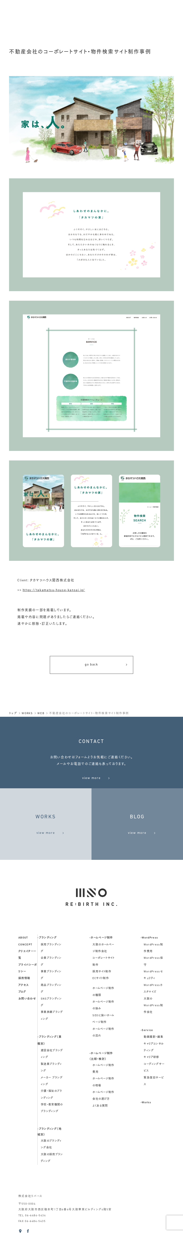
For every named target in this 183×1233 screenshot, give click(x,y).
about (23, 937)
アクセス (23, 985)
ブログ (22, 992)
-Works (146, 1102)
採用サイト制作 (101, 971)
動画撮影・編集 (153, 1037)
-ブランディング (47, 937)
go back (106, 664)
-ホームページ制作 (101, 937)
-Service (147, 1030)
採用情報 (24, 978)
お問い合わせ (27, 998)
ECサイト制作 (100, 978)
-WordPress (149, 937)
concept (25, 944)
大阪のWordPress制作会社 (153, 1005)
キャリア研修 (151, 1057)
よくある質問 (100, 1105)
